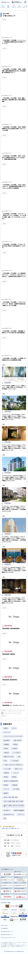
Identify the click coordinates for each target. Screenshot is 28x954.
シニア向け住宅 (14, 760)
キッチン (14, 728)
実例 (4, 365)
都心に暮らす (7, 810)
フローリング (7, 732)
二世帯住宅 (14, 748)
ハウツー (5, 19)
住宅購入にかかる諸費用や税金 (10, 781)
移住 (19, 756)
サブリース (6, 789)
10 (2, 713)
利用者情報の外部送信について (7, 934)
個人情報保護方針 (4, 928)
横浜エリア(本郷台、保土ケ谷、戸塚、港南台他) (14, 806)
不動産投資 (14, 785)
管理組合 (6, 793)
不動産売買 (6, 773)
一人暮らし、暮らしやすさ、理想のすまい (13, 764)
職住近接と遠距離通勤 (19, 810)
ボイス (12, 843)
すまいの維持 (16, 789)
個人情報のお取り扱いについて (7, 931)
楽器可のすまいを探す (9, 756)
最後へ (3, 716)
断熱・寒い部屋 (17, 740)
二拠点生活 (6, 752)
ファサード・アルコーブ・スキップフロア (13, 736)
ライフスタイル (15, 840)
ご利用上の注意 (4, 925)
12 (8, 713)
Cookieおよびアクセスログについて (8, 937)
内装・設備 (6, 840)
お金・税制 (6, 843)
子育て (5, 760)
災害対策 (6, 748)
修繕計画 (6, 785)
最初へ (4, 710)
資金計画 (14, 777)
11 (5, 713)
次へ (19, 713)
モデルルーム (21, 814)
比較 (12, 846)
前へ (10, 710)
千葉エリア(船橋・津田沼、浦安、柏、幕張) (13, 801)
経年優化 (6, 728)
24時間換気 (6, 744)
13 (11, 713)
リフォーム (15, 773)
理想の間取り (7, 740)
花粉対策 (15, 744)
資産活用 (6, 777)
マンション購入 (7, 769)
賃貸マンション (18, 769)
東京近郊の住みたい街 (9, 814)
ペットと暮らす (16, 752)
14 (15, 713)
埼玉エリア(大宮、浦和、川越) (10, 797)
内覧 (5, 818)
